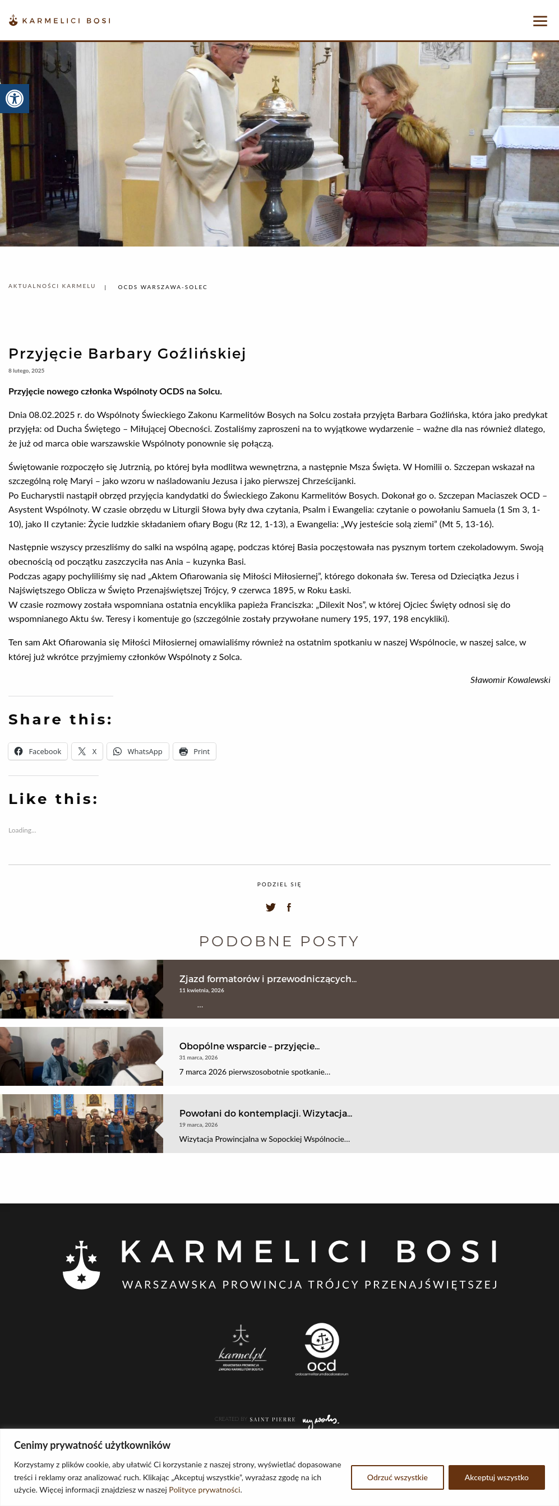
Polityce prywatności (204, 1489)
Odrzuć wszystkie (397, 1477)
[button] (14, 98)
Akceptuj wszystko (497, 1477)
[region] (279, 1467)
